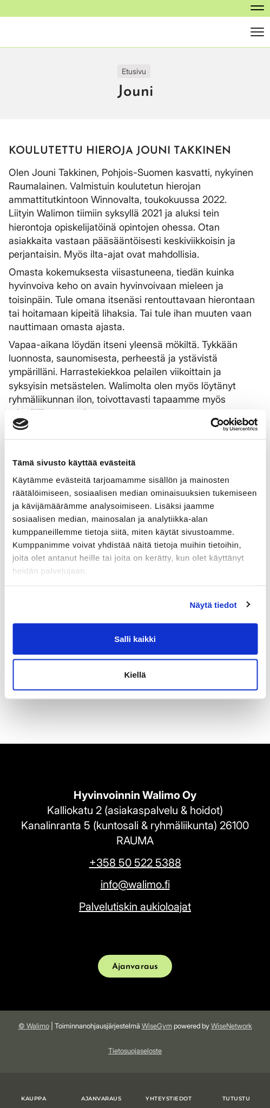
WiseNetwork (231, 1025)
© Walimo (33, 1025)
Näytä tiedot (213, 604)
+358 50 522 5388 (135, 862)
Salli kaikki (135, 639)
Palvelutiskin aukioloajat (135, 906)
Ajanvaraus (135, 966)
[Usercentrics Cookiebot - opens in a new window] (210, 424)
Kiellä (135, 674)
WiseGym (157, 1025)
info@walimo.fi (135, 884)
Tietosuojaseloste (135, 1050)
